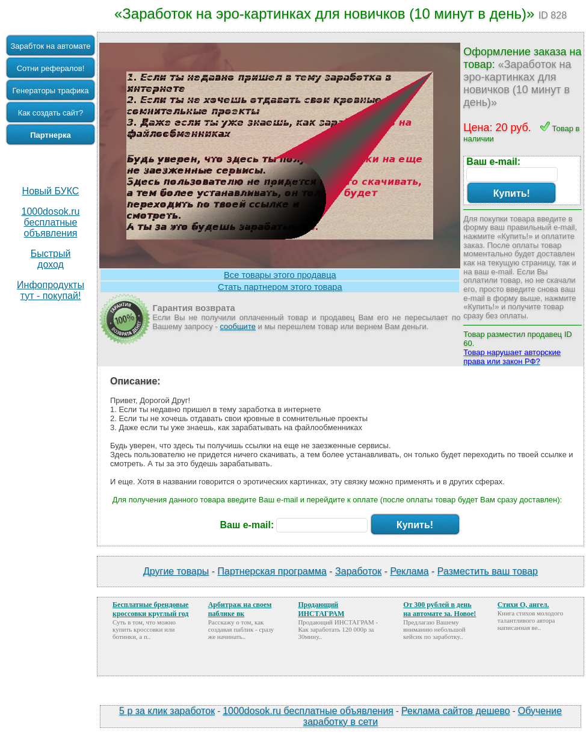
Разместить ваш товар (487, 571)
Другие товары (176, 571)
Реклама (409, 571)
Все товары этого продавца (280, 275)
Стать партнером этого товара (280, 287)
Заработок (358, 571)
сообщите (238, 326)
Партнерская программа (272, 571)
